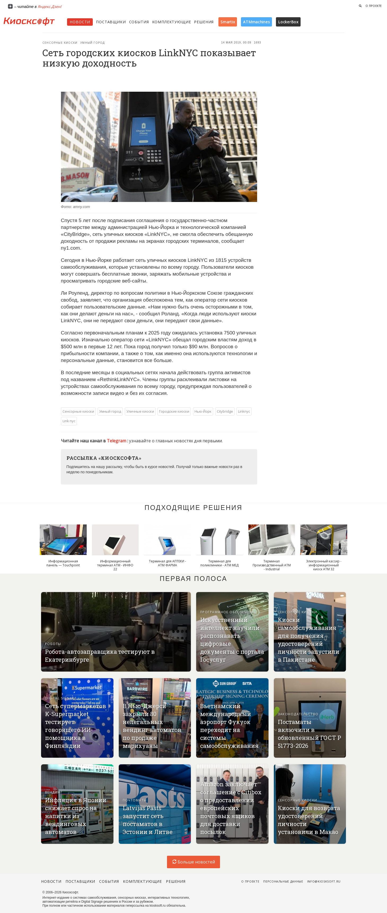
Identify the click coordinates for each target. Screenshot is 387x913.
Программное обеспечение (228, 612)
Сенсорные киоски (59, 43)
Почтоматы (135, 800)
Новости (80, 21)
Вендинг (131, 698)
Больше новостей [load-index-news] (193, 862)
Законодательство (298, 714)
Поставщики (111, 21)
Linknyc (244, 411)
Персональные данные (283, 881)
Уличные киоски (140, 411)
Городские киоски (174, 411)
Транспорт (211, 698)
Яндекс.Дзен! (49, 6)
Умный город (92, 43)
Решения (204, 21)
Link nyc (69, 420)
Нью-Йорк (203, 411)
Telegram (117, 441)
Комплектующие (171, 21)
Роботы (53, 644)
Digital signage (61, 698)
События (139, 21)
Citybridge (225, 411)
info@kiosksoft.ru (324, 881)
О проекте (374, 6)
